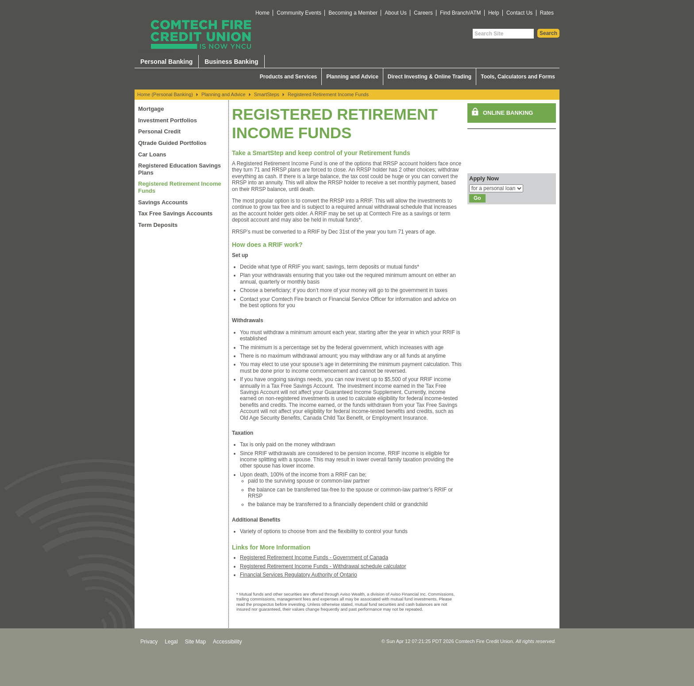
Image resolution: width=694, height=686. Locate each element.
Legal (171, 642)
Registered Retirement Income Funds (328, 94)
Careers (423, 13)
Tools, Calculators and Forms (518, 77)
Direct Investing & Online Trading (429, 77)
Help (493, 13)
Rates (547, 13)
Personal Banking (166, 61)
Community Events (299, 13)
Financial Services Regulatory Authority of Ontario (298, 575)
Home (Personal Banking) (165, 94)
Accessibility (227, 642)
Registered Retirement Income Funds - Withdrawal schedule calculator (323, 566)
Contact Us (519, 13)
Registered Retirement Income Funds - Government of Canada (314, 557)
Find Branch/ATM (460, 13)
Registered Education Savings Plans (179, 169)
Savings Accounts (163, 202)
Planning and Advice (352, 77)
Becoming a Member (353, 13)
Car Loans (152, 154)
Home (262, 13)
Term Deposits (157, 225)
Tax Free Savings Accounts (175, 213)
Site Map (195, 642)
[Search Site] (503, 34)
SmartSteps (266, 94)
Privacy (149, 642)
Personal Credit (159, 131)
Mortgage (151, 108)
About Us (395, 13)
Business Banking (231, 61)
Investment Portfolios (167, 120)
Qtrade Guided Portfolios (172, 143)
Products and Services (288, 77)
